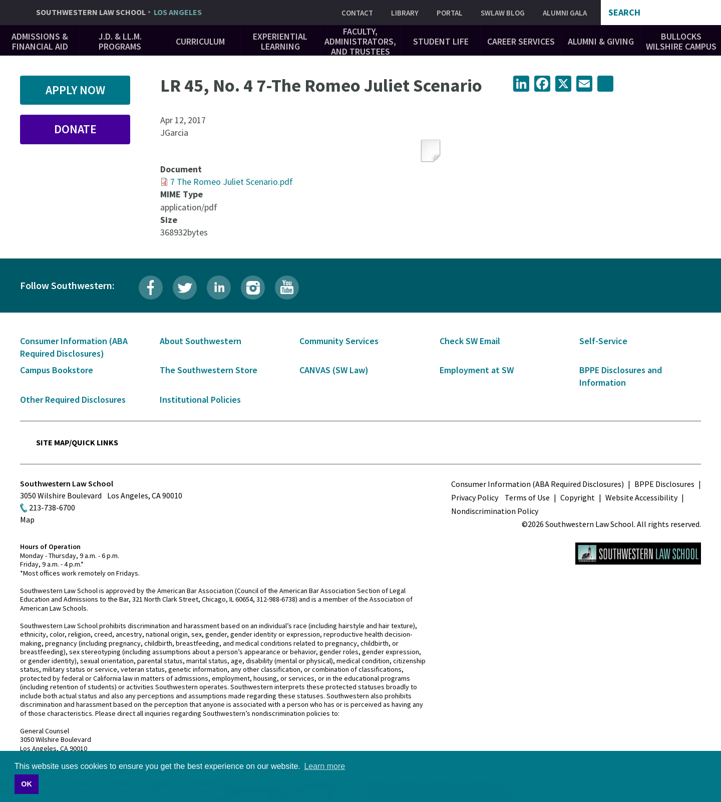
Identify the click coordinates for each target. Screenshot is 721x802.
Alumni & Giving (601, 41)
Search (624, 13)
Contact (357, 13)
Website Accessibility (641, 497)
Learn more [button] (324, 766)
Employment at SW (477, 370)
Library (405, 13)
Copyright (577, 497)
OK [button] (26, 784)
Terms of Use (527, 497)
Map (27, 519)
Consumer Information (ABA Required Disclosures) (537, 484)
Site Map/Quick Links (77, 442)
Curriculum (200, 41)
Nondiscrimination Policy (494, 511)
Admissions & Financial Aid (40, 41)
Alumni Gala (565, 13)
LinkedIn (219, 288)
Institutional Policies (200, 399)
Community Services (339, 341)
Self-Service (603, 341)
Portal (450, 13)
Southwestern (119, 12)
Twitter (185, 288)
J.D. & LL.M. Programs (120, 41)
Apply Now (75, 90)
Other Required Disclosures (73, 399)
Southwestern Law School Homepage (638, 553)
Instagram (253, 288)
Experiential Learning (280, 41)
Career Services (521, 41)
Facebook (151, 288)
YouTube (287, 288)
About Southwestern (200, 341)
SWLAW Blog (503, 13)
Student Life (441, 41)
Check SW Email (470, 341)
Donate (75, 129)
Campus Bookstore (56, 370)
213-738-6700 (52, 507)
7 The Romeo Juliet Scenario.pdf (231, 181)
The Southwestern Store (208, 370)
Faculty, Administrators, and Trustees (360, 41)
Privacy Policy (474, 497)
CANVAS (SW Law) (334, 370)
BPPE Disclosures (664, 484)
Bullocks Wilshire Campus (681, 41)
